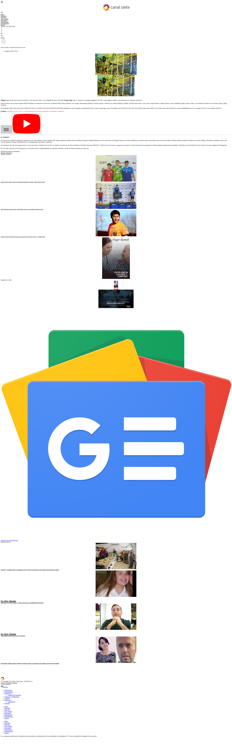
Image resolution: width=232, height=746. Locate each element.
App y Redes (4, 19)
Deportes (3, 17)
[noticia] (116, 168)
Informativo (11, 702)
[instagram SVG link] (116, 30)
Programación (5, 23)
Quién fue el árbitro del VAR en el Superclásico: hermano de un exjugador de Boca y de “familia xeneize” (23, 236)
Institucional (8, 690)
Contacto (7, 698)
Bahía (2, 14)
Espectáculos (5, 22)
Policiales (3, 16)
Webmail (7, 703)
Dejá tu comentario (6, 153)
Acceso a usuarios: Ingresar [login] (9, 683)
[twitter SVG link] (116, 32)
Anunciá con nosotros (14, 695)
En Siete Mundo (8, 601)
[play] (2, 599)
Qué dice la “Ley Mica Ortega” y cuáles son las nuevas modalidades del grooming (22, 603)
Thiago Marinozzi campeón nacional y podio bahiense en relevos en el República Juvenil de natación (22, 209)
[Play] (26, 124)
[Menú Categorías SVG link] (116, 12)
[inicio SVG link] (116, 679)
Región (3, 25)
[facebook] (116, 282)
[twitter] (116, 286)
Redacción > (8, 700)
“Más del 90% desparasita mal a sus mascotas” (13, 635)
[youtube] (116, 288)
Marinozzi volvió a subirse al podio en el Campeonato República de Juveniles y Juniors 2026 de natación (23, 182)
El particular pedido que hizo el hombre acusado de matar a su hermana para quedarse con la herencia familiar (30, 663)
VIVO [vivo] (2, 38)
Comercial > (8, 693)
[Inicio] (116, 7)
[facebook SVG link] (116, 28)
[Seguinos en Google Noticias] (116, 539)
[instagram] (116, 284)
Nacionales (4, 20)
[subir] (3, 44)
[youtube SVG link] (116, 34)
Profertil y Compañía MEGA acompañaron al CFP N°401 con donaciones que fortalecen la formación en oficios (30, 570)
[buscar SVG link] (116, 36)
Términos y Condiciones (11, 697)
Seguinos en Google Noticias (9, 540)
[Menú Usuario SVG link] (116, 2)
